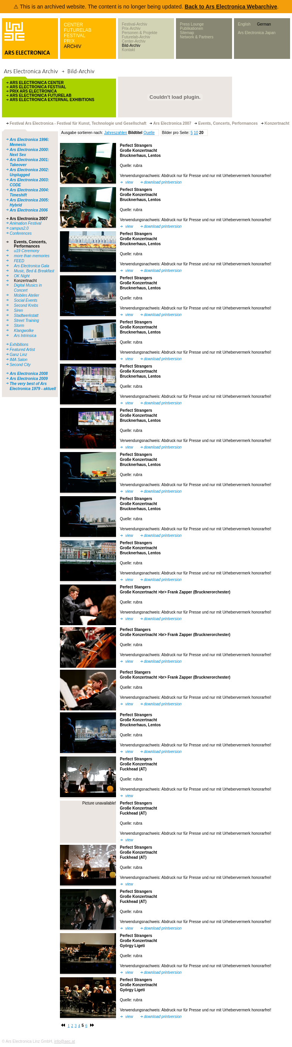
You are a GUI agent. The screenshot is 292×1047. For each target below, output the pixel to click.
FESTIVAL (74, 35)
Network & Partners (196, 37)
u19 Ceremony (26, 251)
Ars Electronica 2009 (29, 379)
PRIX (69, 41)
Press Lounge (192, 24)
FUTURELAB (77, 30)
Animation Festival (25, 223)
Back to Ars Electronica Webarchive (231, 6)
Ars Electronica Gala (31, 266)
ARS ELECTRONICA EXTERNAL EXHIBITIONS (52, 100)
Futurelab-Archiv (136, 37)
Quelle (149, 133)
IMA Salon (18, 360)
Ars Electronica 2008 (29, 373)
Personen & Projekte (139, 33)
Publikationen (191, 28)
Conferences (21, 233)
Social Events (26, 300)
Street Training (26, 320)
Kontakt (128, 50)
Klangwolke (24, 330)
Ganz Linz (18, 354)
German (264, 24)
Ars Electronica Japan (256, 33)
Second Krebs (26, 305)
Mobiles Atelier (26, 295)
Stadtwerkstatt (26, 315)
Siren (18, 310)
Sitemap (187, 33)
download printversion (162, 182)
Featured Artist (22, 349)
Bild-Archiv (131, 45)
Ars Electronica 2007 (29, 219)
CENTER (73, 25)
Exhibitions (19, 344)
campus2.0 (19, 228)
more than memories (32, 256)
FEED (19, 261)
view (129, 182)
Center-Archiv (133, 41)
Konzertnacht (25, 281)
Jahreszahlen (115, 133)
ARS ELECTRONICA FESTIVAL (38, 87)
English (244, 24)
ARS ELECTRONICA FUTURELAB (41, 95)
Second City (20, 365)
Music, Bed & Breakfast (34, 271)
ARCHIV (72, 46)
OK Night (22, 276)
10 (196, 133)
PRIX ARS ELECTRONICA (33, 91)
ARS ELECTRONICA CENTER (37, 83)
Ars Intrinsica (25, 336)
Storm (19, 325)
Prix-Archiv (131, 28)
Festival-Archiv (134, 24)
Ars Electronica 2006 (29, 210)
